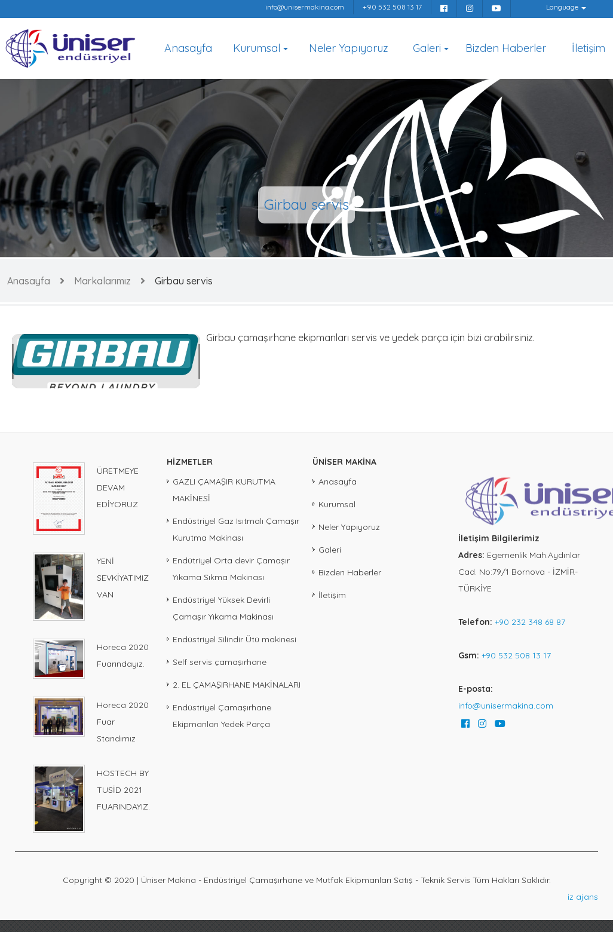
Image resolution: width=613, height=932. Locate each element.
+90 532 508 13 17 (392, 6)
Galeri (427, 48)
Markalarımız (102, 281)
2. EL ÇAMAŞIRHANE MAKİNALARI (237, 684)
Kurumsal (256, 48)
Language (562, 6)
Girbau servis (184, 281)
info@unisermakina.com (304, 6)
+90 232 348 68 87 (530, 622)
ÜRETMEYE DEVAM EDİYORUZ (118, 487)
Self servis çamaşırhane (219, 662)
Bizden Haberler (505, 48)
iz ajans (583, 896)
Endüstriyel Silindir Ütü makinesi (234, 639)
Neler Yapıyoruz (348, 48)
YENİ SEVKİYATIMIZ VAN (123, 578)
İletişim (588, 48)
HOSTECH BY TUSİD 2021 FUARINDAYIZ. (123, 790)
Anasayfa (188, 48)
